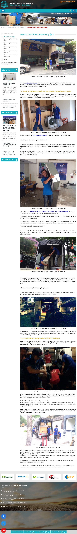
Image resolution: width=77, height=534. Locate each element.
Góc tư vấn (6, 70)
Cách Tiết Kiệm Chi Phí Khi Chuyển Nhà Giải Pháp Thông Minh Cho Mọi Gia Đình (9, 128)
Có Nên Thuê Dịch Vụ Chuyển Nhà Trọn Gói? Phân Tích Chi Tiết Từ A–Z (9, 153)
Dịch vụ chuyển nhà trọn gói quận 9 (10, 47)
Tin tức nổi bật (8, 113)
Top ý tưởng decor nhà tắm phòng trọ (9, 100)
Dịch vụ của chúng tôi (8, 27)
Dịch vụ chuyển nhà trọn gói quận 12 (10, 51)
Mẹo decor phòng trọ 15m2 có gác (9, 83)
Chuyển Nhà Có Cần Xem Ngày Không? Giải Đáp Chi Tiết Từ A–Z (9, 144)
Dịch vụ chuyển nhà (8, 33)
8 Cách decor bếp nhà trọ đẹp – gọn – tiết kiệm (9, 106)
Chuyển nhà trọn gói (20, 27)
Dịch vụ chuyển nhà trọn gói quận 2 (10, 39)
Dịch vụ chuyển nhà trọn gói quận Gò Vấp (10, 55)
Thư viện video (7, 160)
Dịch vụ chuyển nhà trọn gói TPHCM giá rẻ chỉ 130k (10, 63)
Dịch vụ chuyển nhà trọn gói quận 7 (37, 27)
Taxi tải (5, 59)
